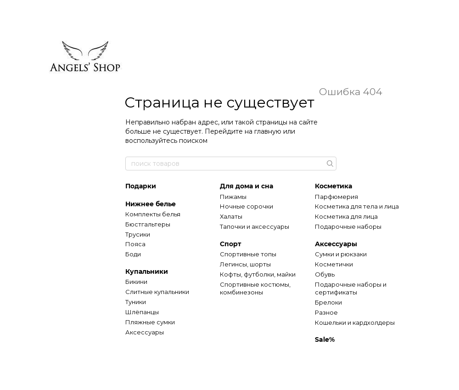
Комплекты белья (152, 214)
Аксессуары (144, 332)
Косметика (333, 186)
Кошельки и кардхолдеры (355, 322)
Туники (135, 301)
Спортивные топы (248, 254)
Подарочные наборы (348, 226)
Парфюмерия (336, 196)
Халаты (231, 216)
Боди (133, 254)
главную (267, 131)
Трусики (137, 234)
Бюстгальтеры (147, 224)
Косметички (334, 264)
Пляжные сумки (150, 322)
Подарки (140, 186)
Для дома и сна (246, 186)
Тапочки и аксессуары (254, 226)
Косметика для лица (346, 216)
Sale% (325, 339)
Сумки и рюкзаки (341, 254)
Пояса (135, 244)
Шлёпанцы (142, 312)
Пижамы (233, 196)
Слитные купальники (157, 291)
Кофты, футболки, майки (258, 274)
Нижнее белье (150, 204)
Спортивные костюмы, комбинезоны (255, 288)
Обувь (325, 274)
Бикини (136, 281)
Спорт (230, 244)
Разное (326, 312)
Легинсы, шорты (245, 264)
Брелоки (328, 302)
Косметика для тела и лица (357, 206)
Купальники (146, 271)
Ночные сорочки (246, 206)
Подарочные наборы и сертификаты (350, 288)
